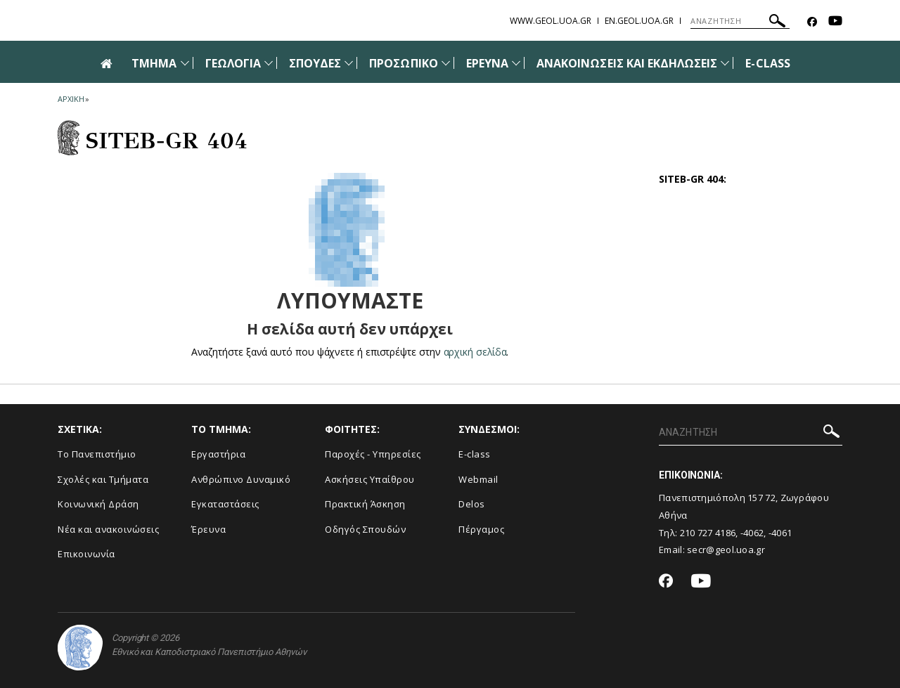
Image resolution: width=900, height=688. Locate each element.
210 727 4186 (708, 532)
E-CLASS (767, 63)
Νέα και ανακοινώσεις (108, 529)
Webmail (478, 479)
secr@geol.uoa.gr (726, 549)
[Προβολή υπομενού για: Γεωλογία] (268, 63)
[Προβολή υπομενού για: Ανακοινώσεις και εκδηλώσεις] (725, 63)
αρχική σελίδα (475, 351)
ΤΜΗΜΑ (153, 63)
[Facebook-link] (812, 22)
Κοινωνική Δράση (98, 504)
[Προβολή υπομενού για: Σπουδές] (348, 63)
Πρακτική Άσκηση (365, 504)
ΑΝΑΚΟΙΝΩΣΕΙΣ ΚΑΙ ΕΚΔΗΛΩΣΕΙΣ (626, 63)
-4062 (752, 532)
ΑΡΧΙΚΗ (71, 98)
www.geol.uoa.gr (550, 21)
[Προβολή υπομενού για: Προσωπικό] (446, 63)
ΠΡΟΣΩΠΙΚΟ (403, 63)
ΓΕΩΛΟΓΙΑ (233, 63)
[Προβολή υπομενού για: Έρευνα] (516, 63)
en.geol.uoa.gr (639, 21)
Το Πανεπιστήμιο (97, 454)
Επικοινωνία (86, 553)
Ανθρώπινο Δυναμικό (240, 479)
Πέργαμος (481, 529)
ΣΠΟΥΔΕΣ (315, 63)
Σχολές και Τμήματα (103, 479)
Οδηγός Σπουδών (365, 529)
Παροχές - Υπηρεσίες (373, 454)
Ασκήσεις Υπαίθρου (370, 479)
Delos (471, 504)
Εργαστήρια (218, 454)
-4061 (780, 532)
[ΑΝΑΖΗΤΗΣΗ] (740, 21)
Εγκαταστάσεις (225, 504)
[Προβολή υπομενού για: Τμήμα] (185, 63)
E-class (474, 454)
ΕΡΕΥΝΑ (487, 63)
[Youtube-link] (835, 22)
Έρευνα (208, 529)
